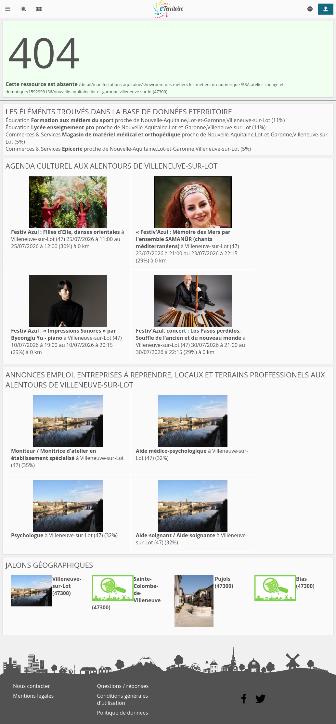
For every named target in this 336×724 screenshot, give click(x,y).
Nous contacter (31, 686)
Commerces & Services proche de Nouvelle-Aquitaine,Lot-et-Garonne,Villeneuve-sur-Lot (123, 148)
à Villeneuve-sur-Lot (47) (187, 239)
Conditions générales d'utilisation (122, 699)
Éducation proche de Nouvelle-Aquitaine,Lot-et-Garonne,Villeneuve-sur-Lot (139, 120)
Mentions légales (33, 695)
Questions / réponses (123, 686)
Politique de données (122, 712)
